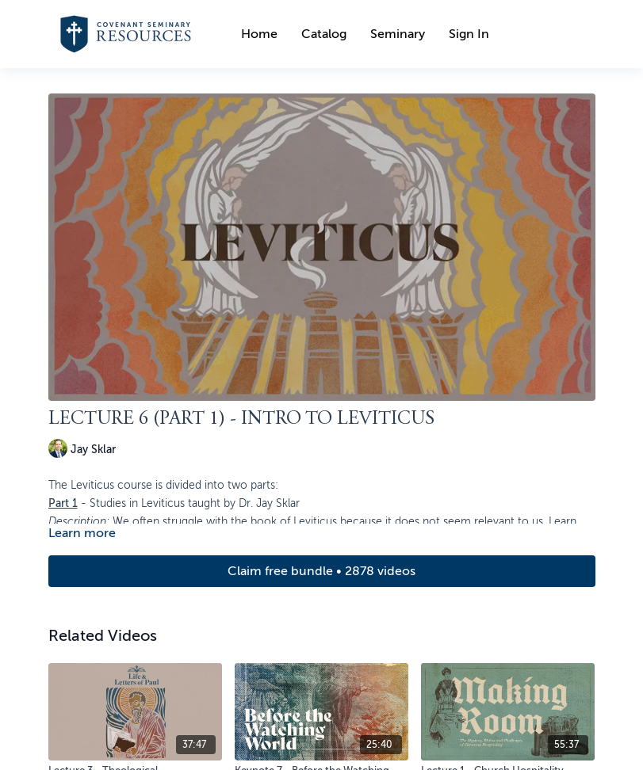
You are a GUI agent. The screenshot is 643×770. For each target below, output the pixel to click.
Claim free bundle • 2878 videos (321, 571)
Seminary (397, 34)
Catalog (323, 34)
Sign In (469, 34)
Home (259, 34)
